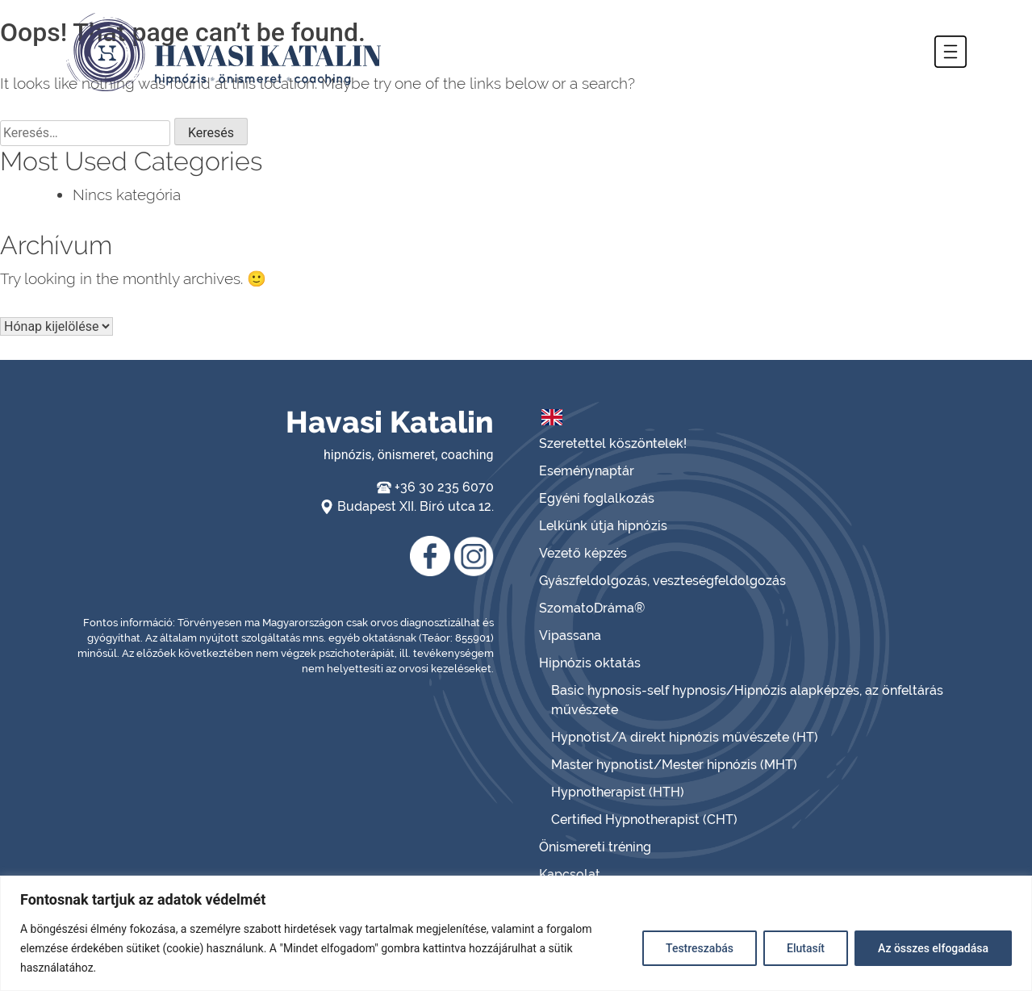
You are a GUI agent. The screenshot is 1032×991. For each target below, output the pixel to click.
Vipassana (570, 635)
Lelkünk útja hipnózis (603, 525)
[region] (516, 933)
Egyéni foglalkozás (596, 498)
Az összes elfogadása (933, 948)
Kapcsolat (569, 874)
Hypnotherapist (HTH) (617, 792)
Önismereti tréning (595, 847)
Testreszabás (699, 948)
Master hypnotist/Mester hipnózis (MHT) (674, 764)
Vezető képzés (583, 553)
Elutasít (806, 948)
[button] (950, 52)
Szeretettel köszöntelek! (613, 443)
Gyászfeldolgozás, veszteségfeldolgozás (662, 580)
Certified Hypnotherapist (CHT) (644, 819)
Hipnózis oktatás (590, 663)
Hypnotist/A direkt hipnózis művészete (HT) (684, 737)
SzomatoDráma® (592, 608)
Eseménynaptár (586, 471)
